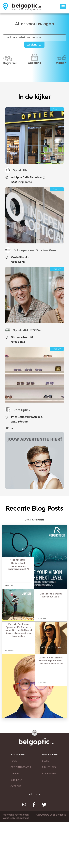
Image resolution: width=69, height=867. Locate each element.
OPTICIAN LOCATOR (20, 768)
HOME (13, 762)
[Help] (34, 45)
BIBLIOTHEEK (49, 768)
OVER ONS (15, 787)
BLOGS (45, 762)
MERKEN (14, 775)
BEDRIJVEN (16, 781)
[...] (34, 37)
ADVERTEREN (49, 775)
